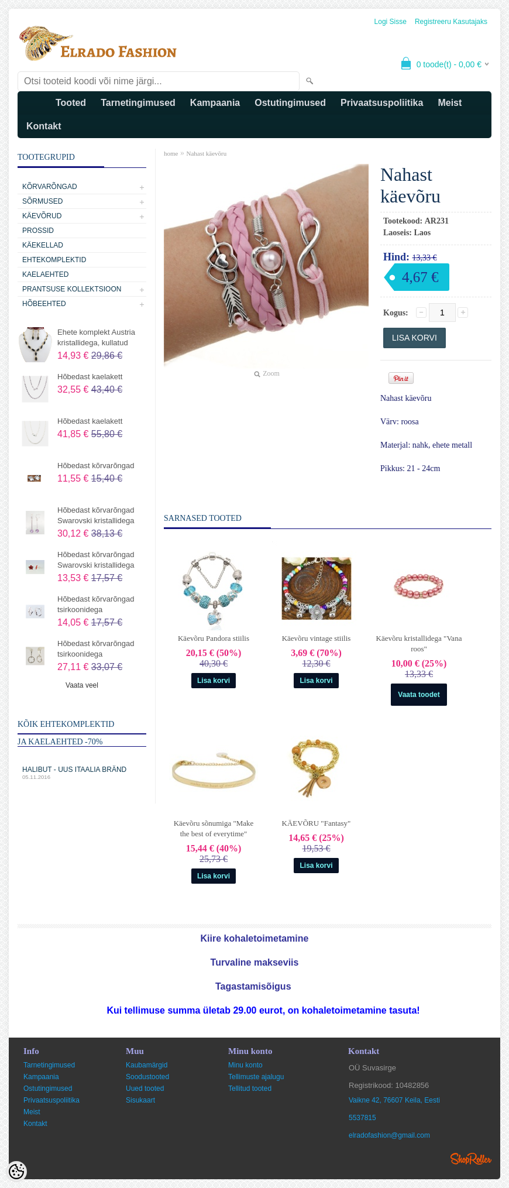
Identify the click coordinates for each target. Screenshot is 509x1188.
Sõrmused (42, 201)
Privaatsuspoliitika (382, 103)
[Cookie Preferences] (16, 1171)
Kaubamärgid (146, 1065)
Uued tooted (145, 1088)
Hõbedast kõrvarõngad (96, 465)
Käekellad (42, 245)
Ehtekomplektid (54, 260)
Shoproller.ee (470, 1159)
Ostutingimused (290, 103)
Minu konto (245, 1065)
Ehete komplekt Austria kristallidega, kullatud (96, 337)
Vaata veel (82, 685)
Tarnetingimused (138, 103)
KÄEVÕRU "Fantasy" (316, 823)
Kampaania (215, 103)
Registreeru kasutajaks (451, 22)
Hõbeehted (44, 304)
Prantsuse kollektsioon (71, 289)
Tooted (71, 103)
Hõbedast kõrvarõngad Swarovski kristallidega (96, 515)
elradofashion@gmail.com (389, 1135)
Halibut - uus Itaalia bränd (82, 772)
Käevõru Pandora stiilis (213, 638)
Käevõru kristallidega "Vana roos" (419, 643)
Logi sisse (390, 22)
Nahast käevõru (206, 153)
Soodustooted (147, 1077)
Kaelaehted (45, 274)
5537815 (362, 1118)
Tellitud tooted (249, 1088)
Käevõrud (41, 216)
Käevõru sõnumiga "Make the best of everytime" (214, 828)
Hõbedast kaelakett (89, 376)
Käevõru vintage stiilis (316, 638)
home (171, 153)
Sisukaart (140, 1100)
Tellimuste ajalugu (256, 1077)
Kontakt (43, 126)
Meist (450, 103)
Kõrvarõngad (49, 187)
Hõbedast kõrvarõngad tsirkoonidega (96, 604)
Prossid (38, 230)
